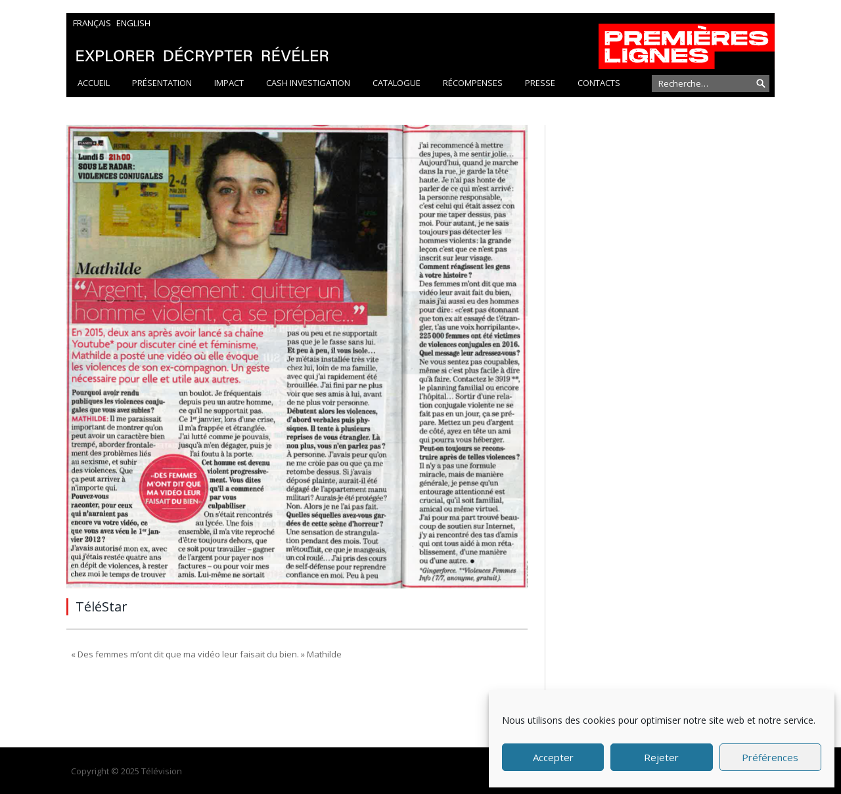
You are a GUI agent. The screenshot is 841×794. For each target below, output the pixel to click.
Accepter (553, 757)
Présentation (162, 83)
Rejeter (661, 757)
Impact (229, 83)
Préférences (770, 757)
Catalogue (396, 83)
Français (92, 23)
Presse (540, 83)
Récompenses (473, 83)
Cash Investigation (308, 83)
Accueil (94, 83)
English (133, 23)
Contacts (599, 83)
